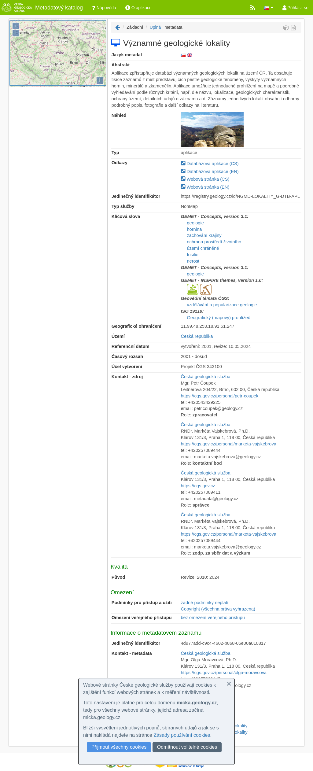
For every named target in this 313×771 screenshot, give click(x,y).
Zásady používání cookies (181, 735)
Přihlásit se (295, 7)
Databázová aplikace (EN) (209, 171)
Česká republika (197, 336)
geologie (195, 222)
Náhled (119, 115)
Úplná (155, 27)
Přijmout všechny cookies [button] (119, 747)
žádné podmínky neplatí (204, 602)
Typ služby (123, 206)
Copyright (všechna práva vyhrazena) (218, 609)
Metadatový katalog (41, 7)
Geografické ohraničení (136, 326)
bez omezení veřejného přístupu (213, 617)
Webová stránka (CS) (205, 179)
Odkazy (119, 162)
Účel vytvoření (127, 366)
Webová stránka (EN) (205, 187)
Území (118, 336)
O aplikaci (137, 7)
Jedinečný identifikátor (136, 196)
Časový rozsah (127, 356)
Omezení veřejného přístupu (142, 617)
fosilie (192, 254)
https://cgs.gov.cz (198, 485)
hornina (194, 229)
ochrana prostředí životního (214, 241)
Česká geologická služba (205, 376)
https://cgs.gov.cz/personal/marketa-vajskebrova (228, 443)
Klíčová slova (126, 216)
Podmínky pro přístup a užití (142, 602)
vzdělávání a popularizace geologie (222, 304)
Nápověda (104, 7)
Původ (118, 577)
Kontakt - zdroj (127, 376)
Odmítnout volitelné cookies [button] (187, 747)
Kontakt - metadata (132, 653)
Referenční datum (130, 346)
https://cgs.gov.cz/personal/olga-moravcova (224, 672)
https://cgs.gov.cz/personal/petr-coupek (219, 395)
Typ (115, 152)
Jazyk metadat (127, 54)
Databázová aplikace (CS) (209, 163)
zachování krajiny (204, 235)
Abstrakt (121, 64)
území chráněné (203, 248)
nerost (193, 261)
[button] (269, 7)
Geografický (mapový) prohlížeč (218, 317)
